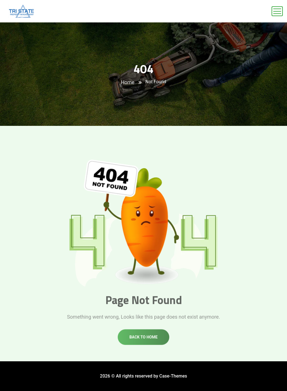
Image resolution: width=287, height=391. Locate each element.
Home (127, 82)
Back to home (143, 340)
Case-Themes (173, 376)
